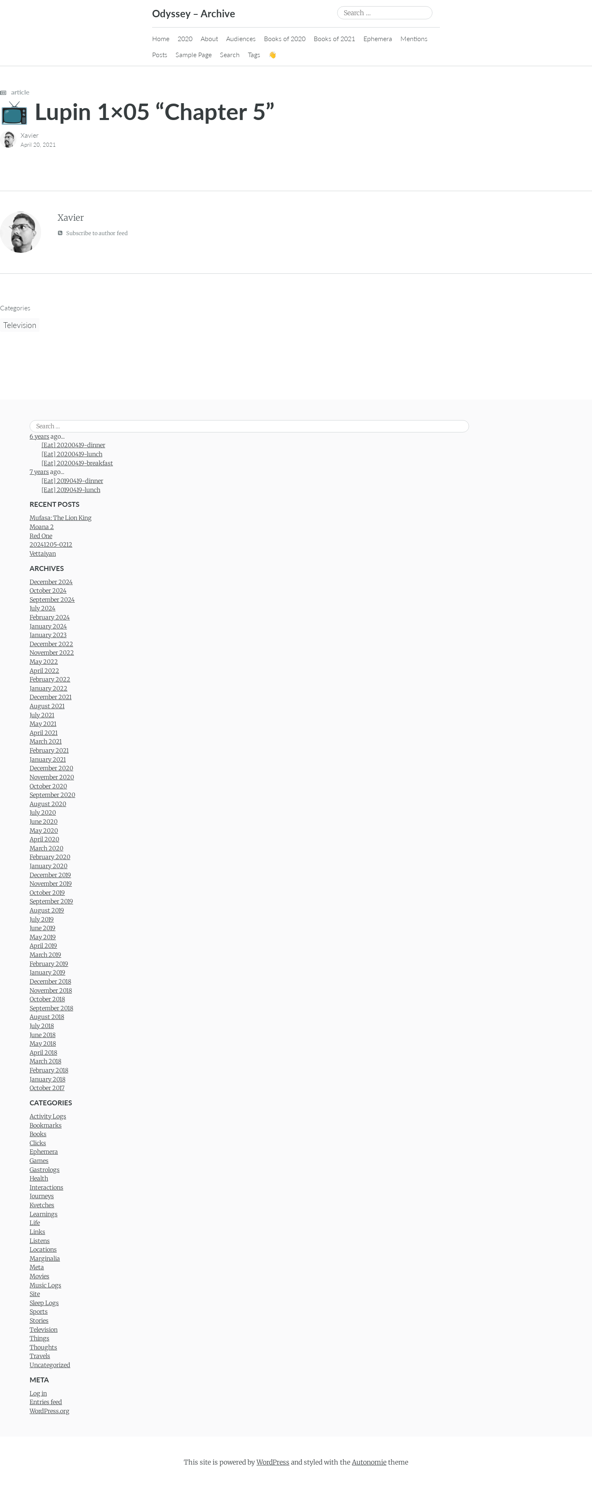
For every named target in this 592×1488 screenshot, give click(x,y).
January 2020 (48, 866)
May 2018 (43, 1043)
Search (230, 54)
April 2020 (44, 839)
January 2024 (48, 626)
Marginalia (45, 1258)
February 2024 (50, 617)
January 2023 (48, 635)
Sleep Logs (44, 1303)
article (15, 92)
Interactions (46, 1187)
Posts (159, 54)
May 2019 (43, 937)
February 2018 (49, 1070)
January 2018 (47, 1079)
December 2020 (51, 768)
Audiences (241, 38)
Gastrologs (45, 1170)
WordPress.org (49, 1411)
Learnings (44, 1214)
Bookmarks (46, 1125)
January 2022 (48, 688)
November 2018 (51, 990)
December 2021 (51, 697)
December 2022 (51, 644)
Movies (39, 1276)
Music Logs (45, 1285)
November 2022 (52, 652)
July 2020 (43, 812)
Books (38, 1134)
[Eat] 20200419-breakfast (77, 463)
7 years (39, 472)
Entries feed (46, 1402)
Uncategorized (50, 1365)
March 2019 (45, 955)
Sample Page (194, 54)
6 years (39, 436)
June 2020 (44, 821)
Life (35, 1223)
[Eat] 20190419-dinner (72, 481)
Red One (41, 536)
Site (35, 1294)
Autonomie (369, 1462)
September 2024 (52, 599)
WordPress (273, 1462)
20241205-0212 (51, 544)
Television (19, 325)
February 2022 (50, 679)
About (209, 38)
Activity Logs (48, 1116)
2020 (185, 38)
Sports (39, 1311)
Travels (40, 1356)
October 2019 (47, 892)
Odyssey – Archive (193, 13)
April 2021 (44, 733)
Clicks (38, 1143)
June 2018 (43, 1035)
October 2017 (47, 1088)
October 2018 (47, 999)
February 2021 (49, 750)
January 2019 (47, 972)
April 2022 (44, 671)
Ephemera (377, 38)
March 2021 (46, 741)
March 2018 (45, 1061)
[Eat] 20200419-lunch (72, 454)
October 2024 (48, 590)
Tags (254, 54)
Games (39, 1161)
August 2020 (48, 804)
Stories (39, 1320)
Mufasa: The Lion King (61, 518)
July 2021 (42, 715)
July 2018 (42, 1026)
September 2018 (51, 1008)
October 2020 (48, 786)
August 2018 (47, 1017)
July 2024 (43, 608)
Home (160, 38)
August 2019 (47, 910)
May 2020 (44, 830)
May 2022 (44, 661)
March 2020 (46, 848)
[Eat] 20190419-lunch (71, 490)
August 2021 (47, 706)
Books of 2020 (284, 38)
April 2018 (43, 1052)
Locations (43, 1249)
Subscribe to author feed (93, 233)
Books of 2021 (334, 38)
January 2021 (48, 759)
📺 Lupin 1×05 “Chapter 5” (137, 111)
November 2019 (51, 883)
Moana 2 (42, 527)
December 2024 (51, 582)
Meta (37, 1267)
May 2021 (43, 724)
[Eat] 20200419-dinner (73, 445)
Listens (40, 1241)
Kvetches (42, 1205)
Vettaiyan (43, 553)
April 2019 (43, 946)
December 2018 (50, 981)
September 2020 (52, 795)
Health (39, 1178)
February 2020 (50, 857)
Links (37, 1232)
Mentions (414, 38)
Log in (38, 1393)
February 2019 (49, 964)
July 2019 (42, 919)
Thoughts (43, 1347)
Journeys (42, 1196)
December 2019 (50, 875)
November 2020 (52, 777)
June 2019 (43, 928)
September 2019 (51, 901)
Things (39, 1338)
